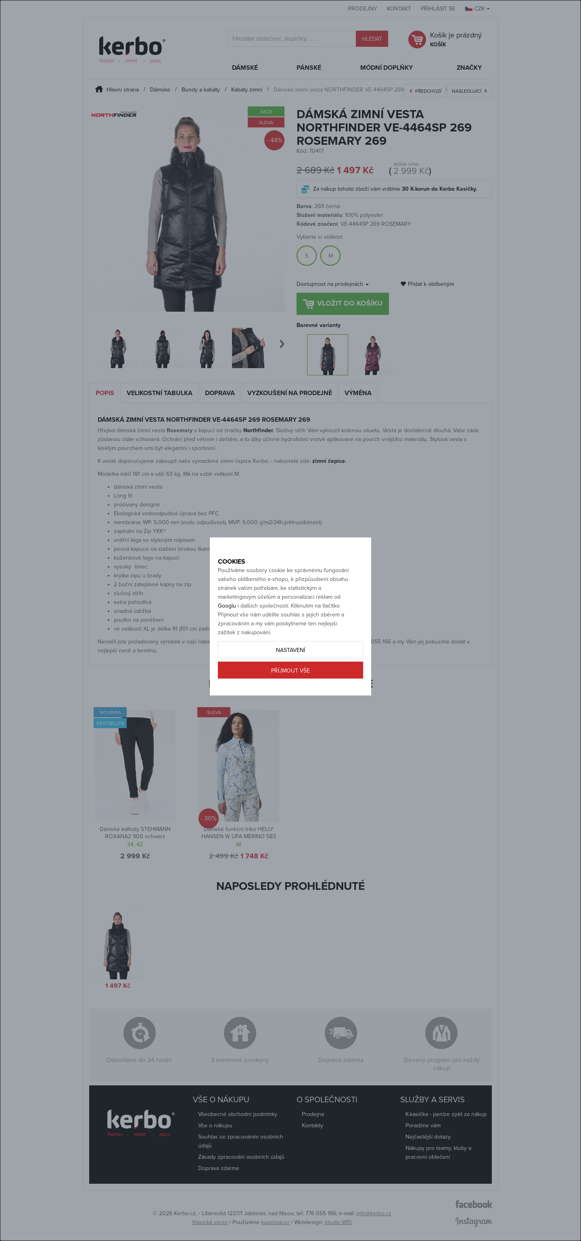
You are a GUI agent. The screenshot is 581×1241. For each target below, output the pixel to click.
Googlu (227, 634)
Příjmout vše (290, 698)
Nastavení (290, 678)
